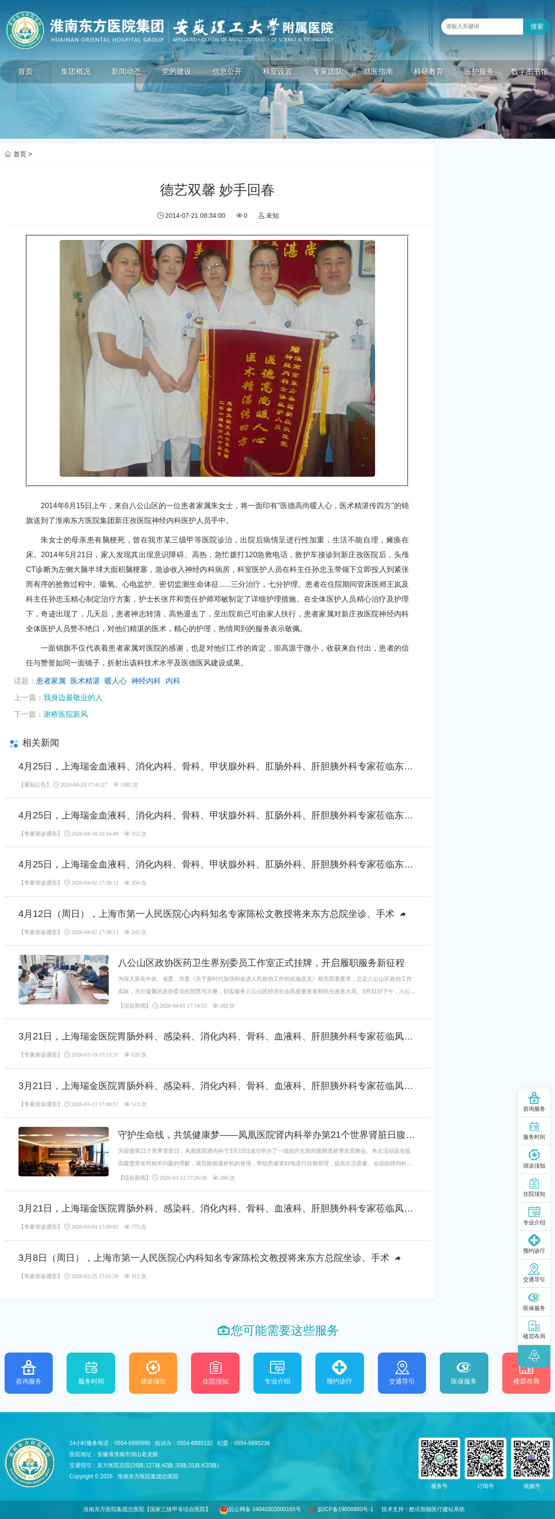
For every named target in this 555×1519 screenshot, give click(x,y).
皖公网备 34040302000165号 (264, 1509)
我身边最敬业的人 (73, 697)
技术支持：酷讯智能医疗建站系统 (423, 1509)
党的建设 (176, 71)
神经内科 (146, 681)
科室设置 (277, 71)
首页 (25, 71)
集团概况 (76, 71)
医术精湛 (85, 681)
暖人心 (116, 681)
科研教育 (429, 71)
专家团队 (328, 71)
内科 (173, 681)
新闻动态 (126, 71)
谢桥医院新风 (65, 714)
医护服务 (479, 71)
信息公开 (227, 71)
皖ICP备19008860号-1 (345, 1509)
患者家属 (51, 681)
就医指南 (378, 71)
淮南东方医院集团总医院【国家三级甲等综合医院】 (147, 1509)
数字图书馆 (529, 71)
